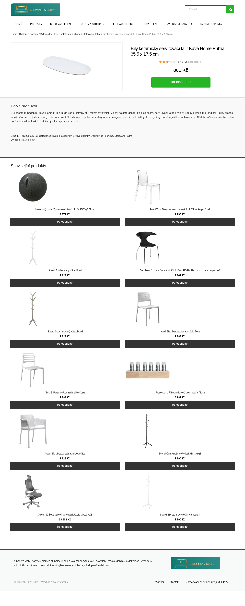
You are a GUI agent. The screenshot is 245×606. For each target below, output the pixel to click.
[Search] (230, 9)
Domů (18, 24)
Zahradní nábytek (179, 24)
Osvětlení (150, 24)
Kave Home (28, 140)
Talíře (98, 34)
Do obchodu (181, 82)
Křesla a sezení (60, 24)
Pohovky (36, 24)
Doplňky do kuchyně (70, 34)
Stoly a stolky (92, 24)
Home (14, 34)
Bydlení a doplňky (28, 34)
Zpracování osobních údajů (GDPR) (207, 597)
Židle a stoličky (122, 24)
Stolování (87, 34)
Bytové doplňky (211, 24)
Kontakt (174, 597)
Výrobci (159, 597)
